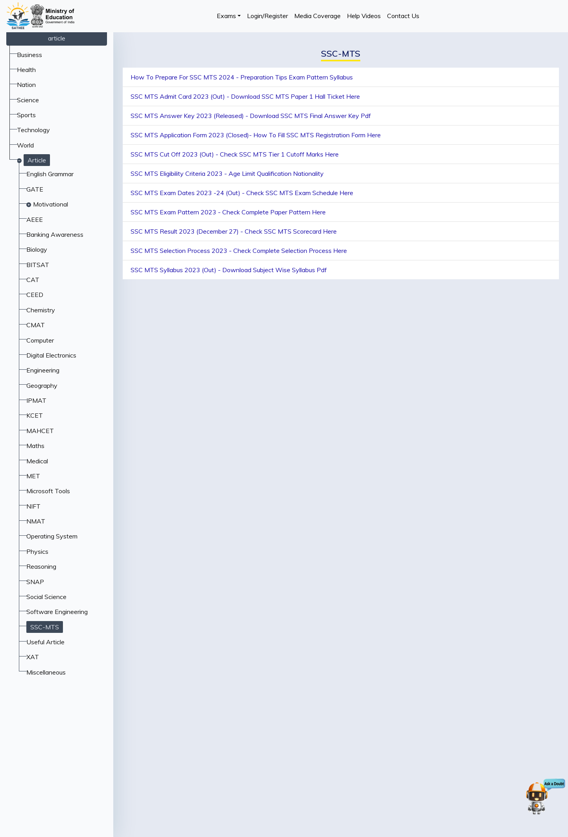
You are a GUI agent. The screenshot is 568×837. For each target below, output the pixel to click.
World (25, 145)
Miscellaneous (46, 672)
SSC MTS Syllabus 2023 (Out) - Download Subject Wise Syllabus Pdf (229, 270)
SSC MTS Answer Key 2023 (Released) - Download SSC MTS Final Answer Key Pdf (251, 116)
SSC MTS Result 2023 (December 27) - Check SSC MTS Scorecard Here (234, 231)
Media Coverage (317, 16)
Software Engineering (57, 612)
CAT (32, 280)
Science (28, 100)
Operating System (51, 536)
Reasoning (41, 566)
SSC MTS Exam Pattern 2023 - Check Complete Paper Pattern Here (228, 212)
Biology (36, 249)
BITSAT (37, 265)
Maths (35, 446)
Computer (40, 340)
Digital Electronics (51, 355)
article (56, 38)
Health (26, 70)
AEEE (34, 219)
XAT (32, 657)
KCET (34, 415)
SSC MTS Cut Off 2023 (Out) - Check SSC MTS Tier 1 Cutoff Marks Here (235, 154)
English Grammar (50, 174)
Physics (37, 551)
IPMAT (36, 400)
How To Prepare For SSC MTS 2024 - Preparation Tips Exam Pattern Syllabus (242, 77)
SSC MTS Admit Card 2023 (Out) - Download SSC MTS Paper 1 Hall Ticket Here (245, 96)
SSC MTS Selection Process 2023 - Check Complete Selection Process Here (239, 250)
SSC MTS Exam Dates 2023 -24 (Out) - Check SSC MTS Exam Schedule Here (242, 193)
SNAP (35, 582)
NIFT (33, 506)
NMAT (35, 521)
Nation (26, 84)
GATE (34, 189)
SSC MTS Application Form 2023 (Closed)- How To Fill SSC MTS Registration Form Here (256, 135)
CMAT (35, 325)
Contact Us (403, 16)
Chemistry (40, 310)
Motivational (50, 204)
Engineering (42, 370)
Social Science (46, 597)
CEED (34, 295)
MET (33, 476)
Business (29, 55)
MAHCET (40, 431)
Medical (37, 461)
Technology (33, 130)
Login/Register (267, 16)
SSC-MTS (44, 627)
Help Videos (364, 16)
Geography (41, 385)
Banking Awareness (54, 234)
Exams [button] (226, 16)
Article (37, 160)
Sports (26, 115)
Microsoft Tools (48, 491)
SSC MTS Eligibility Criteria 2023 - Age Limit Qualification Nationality (227, 173)
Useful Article (45, 642)
